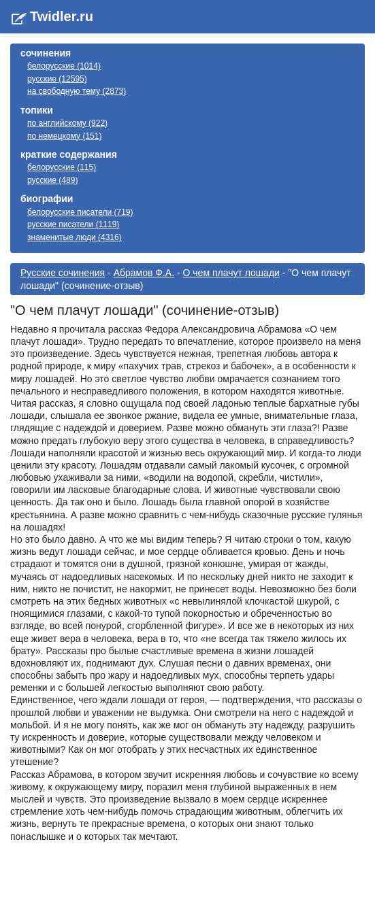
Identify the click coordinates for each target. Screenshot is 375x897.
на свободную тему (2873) (76, 91)
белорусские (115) (61, 167)
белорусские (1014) (64, 66)
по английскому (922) (67, 123)
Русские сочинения (62, 272)
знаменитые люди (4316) (74, 237)
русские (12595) (57, 79)
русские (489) (52, 180)
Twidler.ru (61, 16)
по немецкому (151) (64, 136)
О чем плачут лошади (231, 272)
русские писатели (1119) (73, 224)
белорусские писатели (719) (80, 212)
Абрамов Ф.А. (144, 272)
